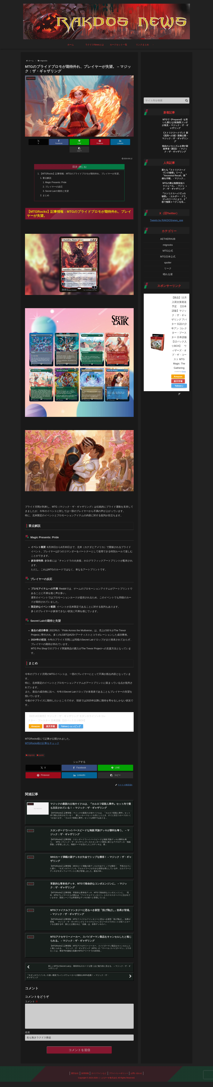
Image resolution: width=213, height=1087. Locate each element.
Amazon (35, 719)
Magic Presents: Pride (56, 175)
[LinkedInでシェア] (106, 142)
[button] (125, 142)
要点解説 (47, 170)
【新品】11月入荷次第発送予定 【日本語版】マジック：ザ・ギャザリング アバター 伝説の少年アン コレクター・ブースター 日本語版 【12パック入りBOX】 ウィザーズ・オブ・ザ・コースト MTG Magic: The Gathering (179, 332)
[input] (166, 100)
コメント (31, 995)
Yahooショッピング (71, 719)
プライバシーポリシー (118, 1071)
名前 (27, 1030)
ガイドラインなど (98, 1071)
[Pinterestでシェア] (88, 142)
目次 (75, 159)
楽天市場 (50, 719)
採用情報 (84, 1071)
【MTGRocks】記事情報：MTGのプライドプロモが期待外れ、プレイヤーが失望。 (80, 166)
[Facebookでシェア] (52, 142)
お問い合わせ (137, 1071)
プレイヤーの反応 (53, 179)
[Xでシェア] (33, 142)
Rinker (184, 371)
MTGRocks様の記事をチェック (42, 736)
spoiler (40, 748)
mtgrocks (30, 748)
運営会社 (74, 1071)
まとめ (46, 188)
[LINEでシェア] (70, 142)
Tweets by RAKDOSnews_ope (166, 220)
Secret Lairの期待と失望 (57, 184)
